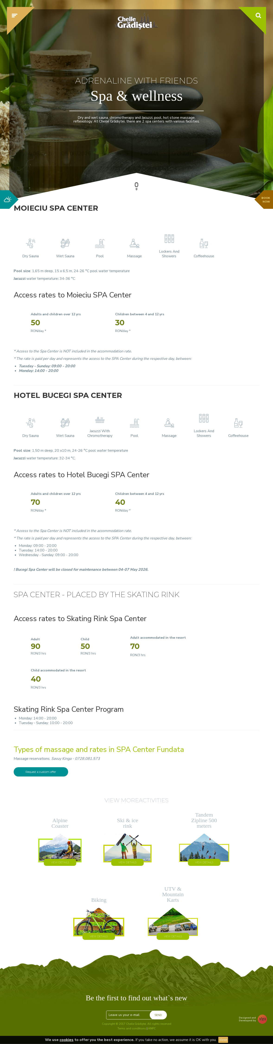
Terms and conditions (131, 1028)
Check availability (221, 152)
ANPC (152, 1028)
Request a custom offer (40, 771)
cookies (66, 1039)
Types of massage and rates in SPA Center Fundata (99, 749)
